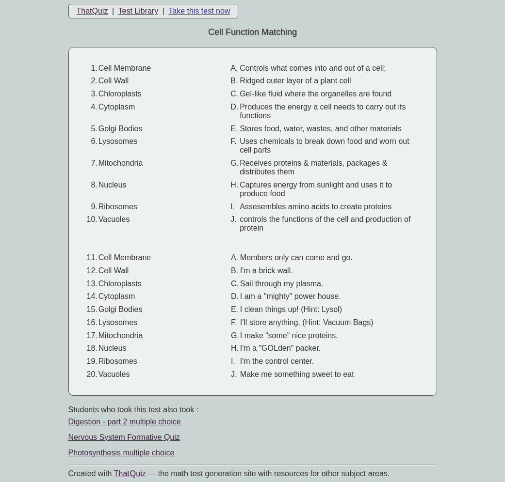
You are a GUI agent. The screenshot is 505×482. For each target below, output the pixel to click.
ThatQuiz (92, 11)
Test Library (138, 11)
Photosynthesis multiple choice (121, 453)
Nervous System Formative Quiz (124, 437)
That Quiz (130, 473)
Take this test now (199, 11)
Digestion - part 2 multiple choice (124, 422)
